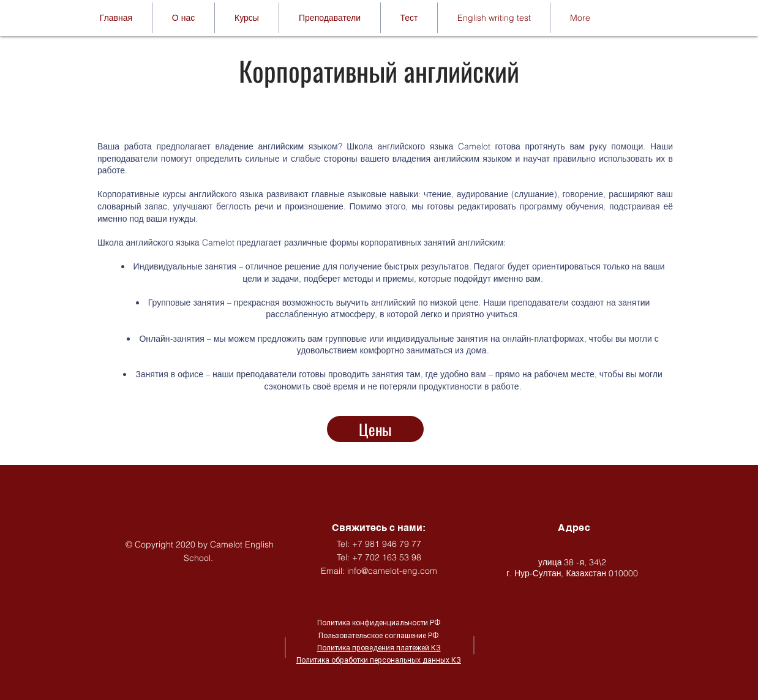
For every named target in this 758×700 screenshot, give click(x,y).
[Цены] (375, 429)
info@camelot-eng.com (392, 570)
